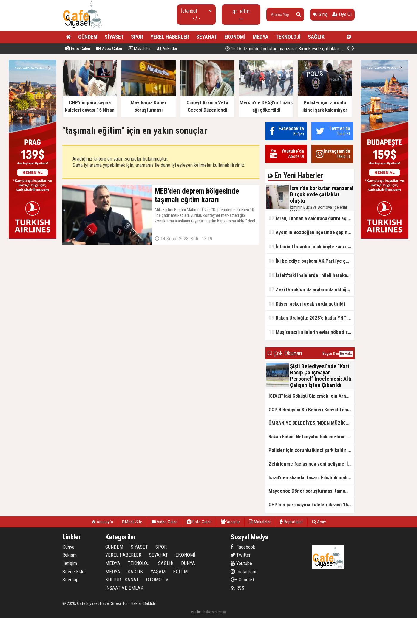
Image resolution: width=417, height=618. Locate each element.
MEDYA (260, 37)
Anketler (167, 48)
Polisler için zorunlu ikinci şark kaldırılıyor (311, 450)
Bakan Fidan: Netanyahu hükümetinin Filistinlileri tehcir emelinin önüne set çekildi (311, 437)
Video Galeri (109, 48)
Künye (68, 547)
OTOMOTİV (157, 580)
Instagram (243, 572)
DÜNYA (188, 563)
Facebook (243, 547)
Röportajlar (291, 521)
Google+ (243, 580)
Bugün (327, 353)
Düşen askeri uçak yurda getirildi (306, 303)
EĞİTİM (180, 572)
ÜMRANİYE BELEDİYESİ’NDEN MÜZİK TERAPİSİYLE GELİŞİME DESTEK (311, 423)
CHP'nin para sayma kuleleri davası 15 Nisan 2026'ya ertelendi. (311, 505)
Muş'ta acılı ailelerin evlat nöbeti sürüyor (311, 332)
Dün (336, 353)
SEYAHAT (206, 37)
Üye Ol (342, 14)
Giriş (320, 14)
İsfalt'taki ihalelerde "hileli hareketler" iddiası (311, 275)
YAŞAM (158, 572)
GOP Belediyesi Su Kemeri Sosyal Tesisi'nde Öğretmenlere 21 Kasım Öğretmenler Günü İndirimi (311, 409)
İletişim (69, 563)
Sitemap (70, 580)
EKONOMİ (234, 37)
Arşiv (319, 521)
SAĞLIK (316, 37)
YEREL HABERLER (169, 37)
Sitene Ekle (73, 572)
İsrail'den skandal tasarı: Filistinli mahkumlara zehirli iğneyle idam (311, 477)
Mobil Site (132, 521)
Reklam (69, 555)
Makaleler (139, 48)
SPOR (137, 37)
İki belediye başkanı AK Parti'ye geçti (311, 260)
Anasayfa (102, 521)
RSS (237, 588)
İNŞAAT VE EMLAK (124, 588)
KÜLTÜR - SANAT (122, 580)
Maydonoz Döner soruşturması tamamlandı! (311, 491)
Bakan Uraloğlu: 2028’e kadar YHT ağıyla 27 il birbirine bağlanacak (311, 317)
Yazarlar (230, 521)
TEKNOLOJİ (288, 37)
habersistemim (214, 612)
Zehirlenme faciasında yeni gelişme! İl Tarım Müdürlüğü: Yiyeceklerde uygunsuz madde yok (311, 464)
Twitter (241, 555)
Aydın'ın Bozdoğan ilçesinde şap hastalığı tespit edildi (311, 232)
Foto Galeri (77, 48)
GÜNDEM (88, 37)
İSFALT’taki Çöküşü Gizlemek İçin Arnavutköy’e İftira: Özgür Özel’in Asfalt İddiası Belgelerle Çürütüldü (311, 396)
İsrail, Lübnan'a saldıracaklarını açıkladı (311, 218)
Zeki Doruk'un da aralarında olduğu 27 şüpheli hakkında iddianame (311, 289)
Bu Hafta (346, 353)
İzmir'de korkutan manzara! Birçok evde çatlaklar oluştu (289, 49)
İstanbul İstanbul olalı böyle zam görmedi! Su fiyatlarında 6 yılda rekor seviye (311, 246)
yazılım (196, 612)
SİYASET (114, 37)
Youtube (241, 563)
